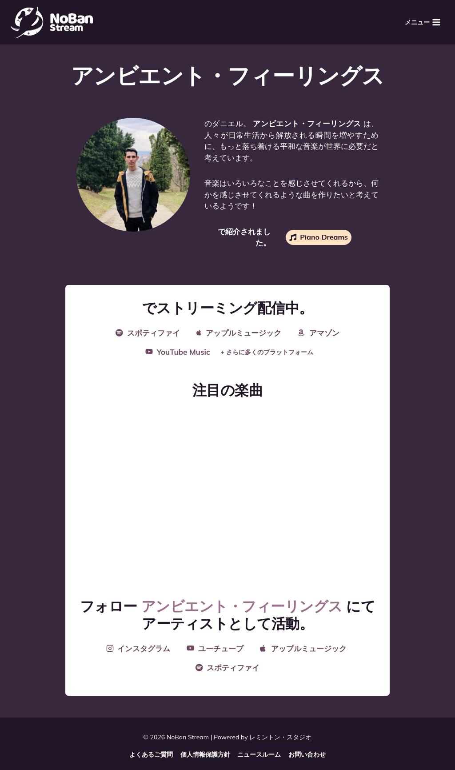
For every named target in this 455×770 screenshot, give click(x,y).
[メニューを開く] (422, 22)
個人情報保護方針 (205, 754)
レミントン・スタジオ (280, 737)
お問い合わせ (307, 754)
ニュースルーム (259, 754)
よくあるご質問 (151, 754)
